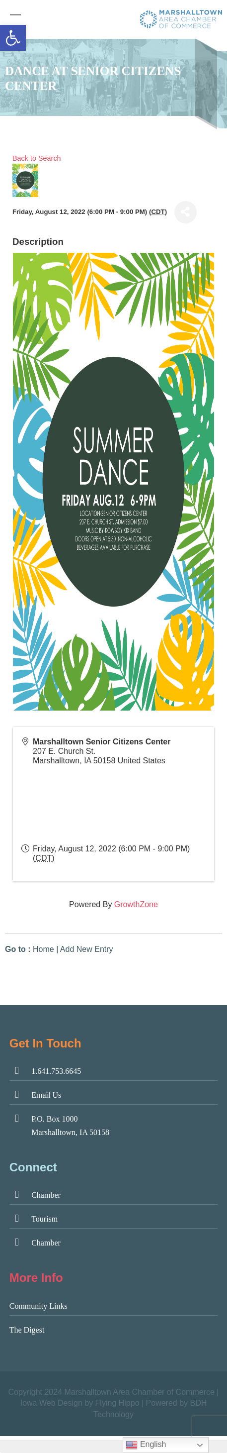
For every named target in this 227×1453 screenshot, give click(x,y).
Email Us (46, 1095)
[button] (13, 38)
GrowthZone (136, 904)
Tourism (44, 1219)
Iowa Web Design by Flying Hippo (80, 1403)
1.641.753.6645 (56, 1071)
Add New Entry (86, 949)
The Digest (27, 1330)
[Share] (185, 212)
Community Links (38, 1306)
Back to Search (36, 158)
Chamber (46, 1195)
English (146, 1445)
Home (43, 949)
